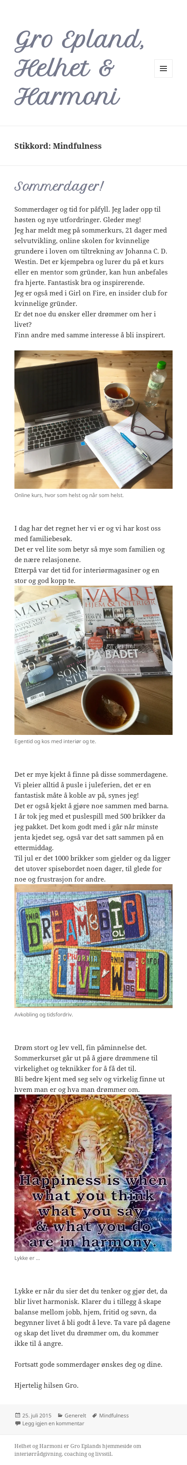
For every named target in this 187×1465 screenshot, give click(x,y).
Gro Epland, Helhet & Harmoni (79, 68)
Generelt (75, 1415)
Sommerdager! (58, 186)
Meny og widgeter (164, 77)
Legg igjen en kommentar (53, 1423)
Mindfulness (114, 1415)
